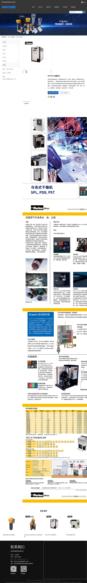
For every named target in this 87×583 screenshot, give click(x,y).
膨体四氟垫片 (79, 582)
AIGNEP (11, 46)
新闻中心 (48, 7)
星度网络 (58, 580)
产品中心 (40, 7)
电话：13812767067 (8, 69)
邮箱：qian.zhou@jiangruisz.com (9, 78)
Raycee (11, 61)
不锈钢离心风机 (74, 582)
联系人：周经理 (7, 72)
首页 (33, 7)
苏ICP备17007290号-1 (47, 580)
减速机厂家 (68, 582)
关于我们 (65, 7)
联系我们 (73, 7)
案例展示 (57, 7)
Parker (11, 57)
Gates (11, 50)
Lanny (11, 53)
